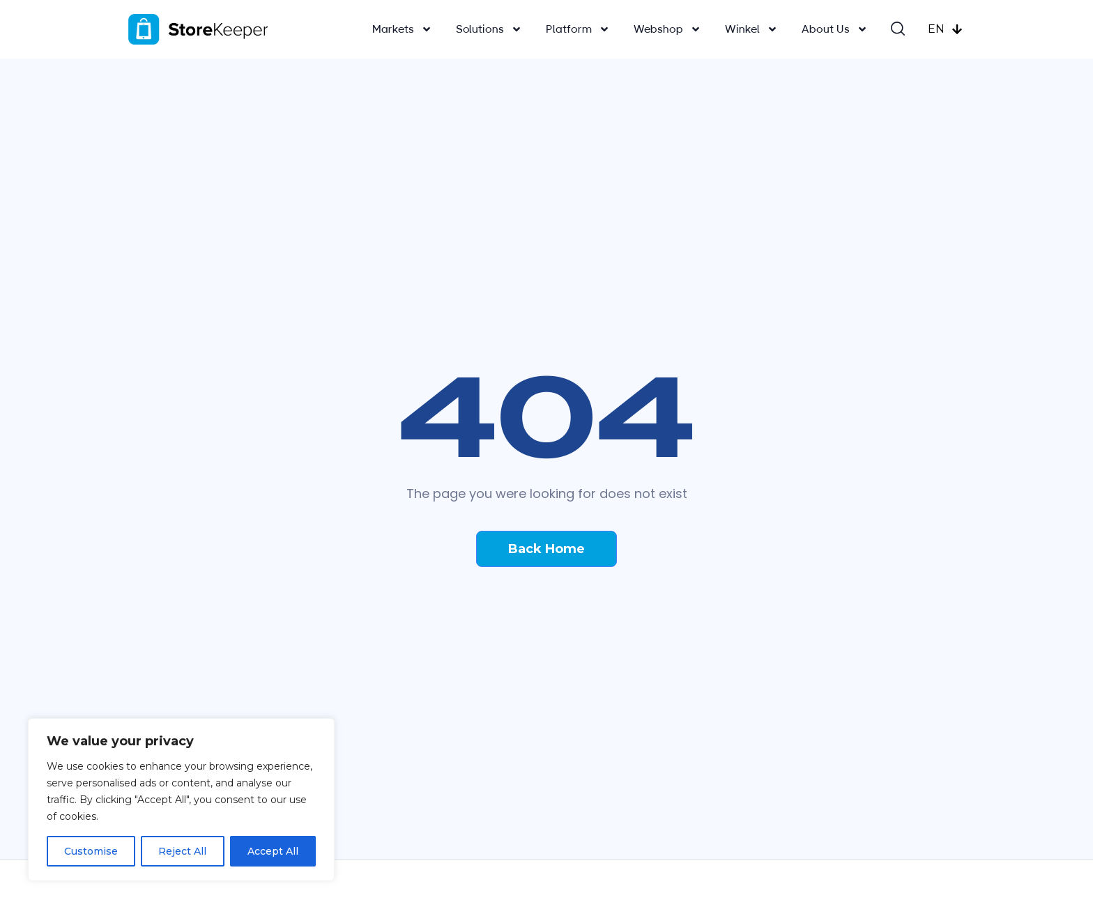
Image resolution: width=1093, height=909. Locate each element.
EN (945, 29)
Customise (91, 851)
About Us (835, 29)
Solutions (489, 29)
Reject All (182, 851)
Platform (578, 29)
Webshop (667, 29)
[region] (181, 799)
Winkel (751, 29)
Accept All (272, 851)
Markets (402, 29)
